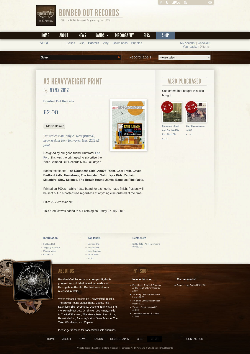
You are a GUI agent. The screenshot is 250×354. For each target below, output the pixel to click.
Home (45, 35)
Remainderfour (66, 318)
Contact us (48, 254)
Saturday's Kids (86, 318)
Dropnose (82, 306)
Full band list (49, 244)
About (63, 35)
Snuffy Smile (93, 247)
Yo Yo (90, 258)
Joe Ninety (102, 310)
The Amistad (97, 298)
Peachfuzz (109, 314)
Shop (165, 35)
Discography (124, 35)
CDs (81, 43)
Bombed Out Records (89, 12)
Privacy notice (49, 251)
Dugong (94, 306)
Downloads (120, 43)
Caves (99, 302)
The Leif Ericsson (71, 314)
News (82, 35)
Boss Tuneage (94, 251)
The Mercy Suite (92, 314)
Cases (71, 43)
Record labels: (169, 57)
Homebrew (69, 310)
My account (187, 43)
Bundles (136, 43)
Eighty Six (106, 306)
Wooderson (71, 322)
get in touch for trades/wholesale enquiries (91, 330)
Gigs (147, 35)
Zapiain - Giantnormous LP (145, 307)
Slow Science (104, 318)
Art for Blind (93, 254)
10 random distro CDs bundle (146, 313)
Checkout (204, 43)
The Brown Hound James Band (76, 302)
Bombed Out (93, 244)
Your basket (190, 46)
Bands (98, 338)
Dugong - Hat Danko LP (188, 285)
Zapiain (88, 322)
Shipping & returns (51, 247)
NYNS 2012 (59, 90)
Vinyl (106, 43)
